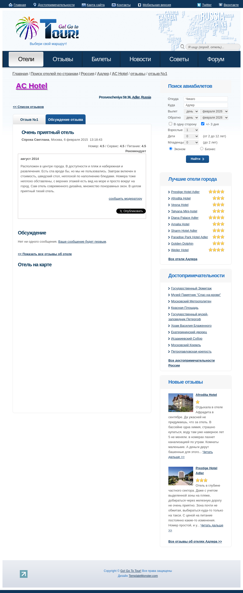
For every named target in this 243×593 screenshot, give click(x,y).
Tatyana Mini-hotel (184, 211)
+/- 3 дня (210, 124)
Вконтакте (231, 5)
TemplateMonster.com (143, 576)
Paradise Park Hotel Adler (189, 237)
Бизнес (207, 149)
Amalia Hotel (180, 224)
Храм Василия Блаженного (191, 325)
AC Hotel (31, 86)
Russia (146, 97)
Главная (20, 5)
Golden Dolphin (182, 243)
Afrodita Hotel (181, 198)
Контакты (124, 5)
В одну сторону (182, 124)
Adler (136, 97)
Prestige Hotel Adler (185, 192)
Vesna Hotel (179, 205)
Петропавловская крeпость (191, 351)
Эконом (177, 149)
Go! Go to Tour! (49, 28)
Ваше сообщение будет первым (82, 241)
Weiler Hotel (180, 250)
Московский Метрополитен (191, 301)
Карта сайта (96, 5)
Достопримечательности (56, 5)
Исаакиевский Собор (186, 338)
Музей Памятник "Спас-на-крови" (196, 295)
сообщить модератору (125, 198)
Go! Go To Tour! (130, 571)
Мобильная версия (157, 5)
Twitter (207, 5)
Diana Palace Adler (185, 218)
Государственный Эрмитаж (191, 288)
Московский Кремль (186, 345)
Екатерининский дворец (189, 332)
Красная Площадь (184, 308)
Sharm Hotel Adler (184, 230)
